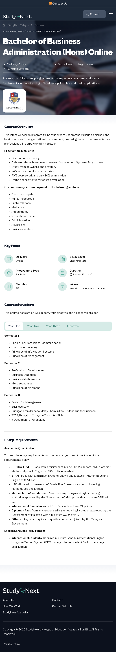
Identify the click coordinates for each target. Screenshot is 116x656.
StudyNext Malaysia (18, 25)
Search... (95, 14)
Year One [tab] (14, 326)
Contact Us (59, 3)
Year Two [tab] (33, 326)
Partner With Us (62, 606)
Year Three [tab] (53, 326)
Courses (39, 25)
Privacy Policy (11, 644)
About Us (8, 600)
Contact (57, 600)
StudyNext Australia (15, 612)
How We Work (12, 606)
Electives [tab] (73, 326)
